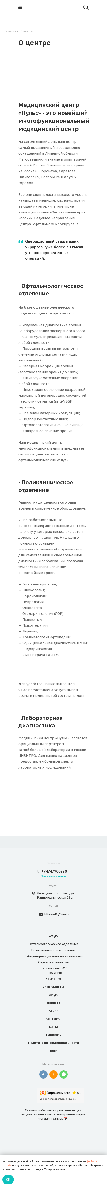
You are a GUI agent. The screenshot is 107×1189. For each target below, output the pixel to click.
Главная (10, 31)
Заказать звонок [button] (54, 876)
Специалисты (53, 987)
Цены (53, 1027)
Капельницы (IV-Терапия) (55, 970)
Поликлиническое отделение (53, 950)
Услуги (53, 936)
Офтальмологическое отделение (53, 944)
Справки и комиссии (53, 962)
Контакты (53, 1019)
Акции (53, 1011)
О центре (27, 31)
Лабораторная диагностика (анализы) (53, 956)
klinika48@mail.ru (57, 914)
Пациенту (53, 1035)
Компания (53, 979)
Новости (53, 1003)
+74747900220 (54, 871)
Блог (53, 1051)
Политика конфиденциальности (53, 1043)
